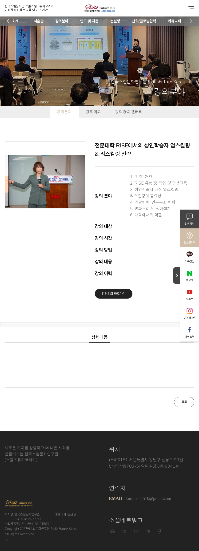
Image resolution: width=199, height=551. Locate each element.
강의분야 (64, 112)
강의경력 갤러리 (129, 112)
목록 (184, 402)
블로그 (189, 280)
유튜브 (189, 299)
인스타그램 (189, 318)
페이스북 (189, 337)
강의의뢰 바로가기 (113, 294)
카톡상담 (189, 261)
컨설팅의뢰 (189, 242)
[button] (8, 21)
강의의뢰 (189, 224)
